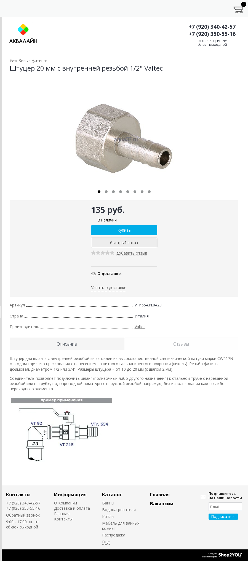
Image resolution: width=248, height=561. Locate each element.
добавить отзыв (131, 253)
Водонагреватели (119, 509)
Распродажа (113, 535)
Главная (62, 513)
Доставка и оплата (72, 508)
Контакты (18, 494)
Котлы (108, 516)
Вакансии (162, 503)
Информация (70, 494)
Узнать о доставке (108, 287)
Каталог (112, 494)
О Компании (65, 503)
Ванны (108, 503)
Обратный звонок (23, 515)
